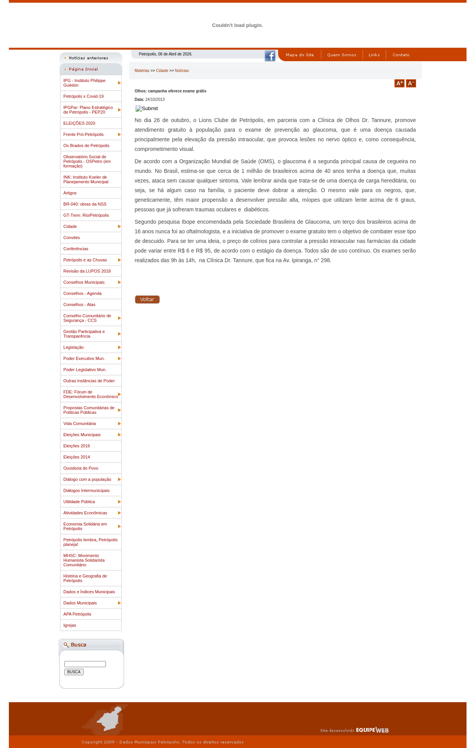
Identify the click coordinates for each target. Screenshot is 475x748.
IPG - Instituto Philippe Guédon (85, 82)
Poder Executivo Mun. (84, 358)
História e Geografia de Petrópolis (85, 578)
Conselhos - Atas (80, 304)
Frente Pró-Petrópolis (84, 134)
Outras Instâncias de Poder (89, 380)
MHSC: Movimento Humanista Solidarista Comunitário (84, 560)
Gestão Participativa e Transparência (84, 333)
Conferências (76, 248)
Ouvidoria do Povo (81, 468)
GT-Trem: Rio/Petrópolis (86, 215)
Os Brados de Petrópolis (86, 145)
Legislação (74, 347)
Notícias (182, 71)
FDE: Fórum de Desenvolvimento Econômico (91, 394)
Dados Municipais (80, 603)
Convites (72, 237)
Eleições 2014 (77, 457)
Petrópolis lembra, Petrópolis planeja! (91, 542)
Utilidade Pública (79, 501)
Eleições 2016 (77, 445)
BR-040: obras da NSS (85, 204)
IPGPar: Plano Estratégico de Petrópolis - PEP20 (88, 109)
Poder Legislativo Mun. (85, 369)
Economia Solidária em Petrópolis (85, 526)
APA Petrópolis (78, 614)
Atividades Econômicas (85, 512)
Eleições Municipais (82, 434)
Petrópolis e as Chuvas (85, 260)
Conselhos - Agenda (83, 293)
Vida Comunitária (80, 423)
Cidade (70, 226)
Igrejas (70, 625)
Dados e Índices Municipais (89, 591)
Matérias (142, 71)
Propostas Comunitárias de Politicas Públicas (89, 410)
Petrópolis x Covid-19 (84, 96)
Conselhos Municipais (84, 282)
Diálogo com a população (87, 479)
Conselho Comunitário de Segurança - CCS (87, 318)
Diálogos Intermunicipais (87, 490)
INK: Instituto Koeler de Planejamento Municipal (86, 179)
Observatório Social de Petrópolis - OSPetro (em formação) (87, 161)
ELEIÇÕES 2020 (80, 123)
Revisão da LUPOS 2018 (87, 271)
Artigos (70, 193)
